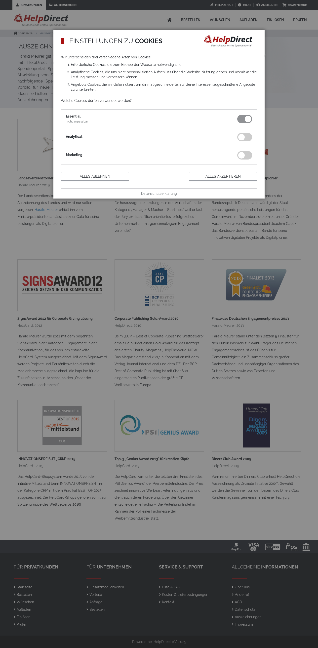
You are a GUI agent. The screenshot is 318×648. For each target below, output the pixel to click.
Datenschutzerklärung (159, 194)
